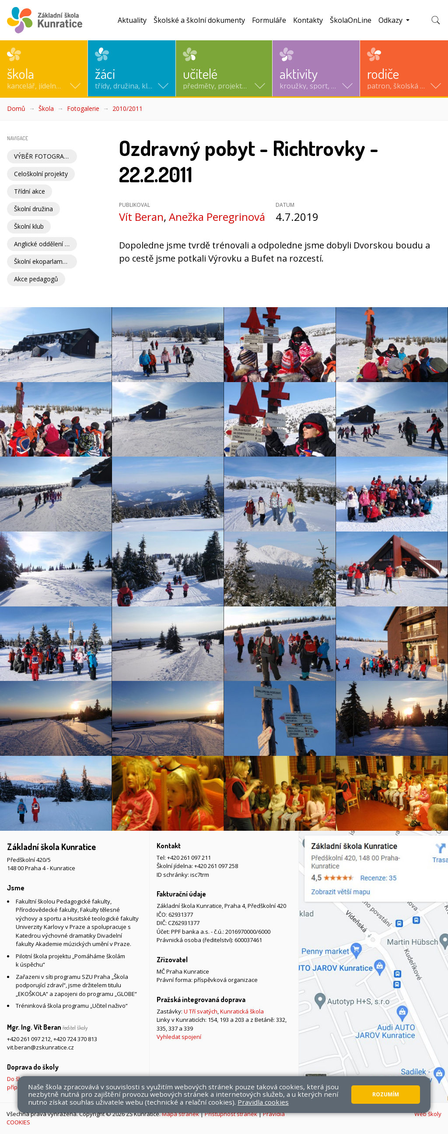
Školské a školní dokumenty (199, 20)
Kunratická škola (242, 1011)
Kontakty (308, 20)
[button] (44, 68)
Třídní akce (29, 191)
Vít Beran (141, 216)
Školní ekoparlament (43, 261)
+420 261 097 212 (29, 1039)
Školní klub (29, 226)
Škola (46, 108)
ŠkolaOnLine (350, 20)
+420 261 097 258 (216, 866)
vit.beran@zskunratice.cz (40, 1047)
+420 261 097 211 (189, 857)
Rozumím (385, 1094)
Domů (16, 108)
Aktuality (132, 20)
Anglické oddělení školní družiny (45, 244)
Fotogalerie (83, 108)
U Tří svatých (200, 1011)
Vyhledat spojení (179, 1037)
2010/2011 (127, 108)
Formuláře (269, 20)
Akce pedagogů (36, 279)
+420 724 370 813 (75, 1039)
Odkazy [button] (391, 20)
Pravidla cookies (263, 1102)
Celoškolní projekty (41, 174)
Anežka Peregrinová (217, 216)
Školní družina (33, 209)
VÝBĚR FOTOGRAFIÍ (42, 156)
